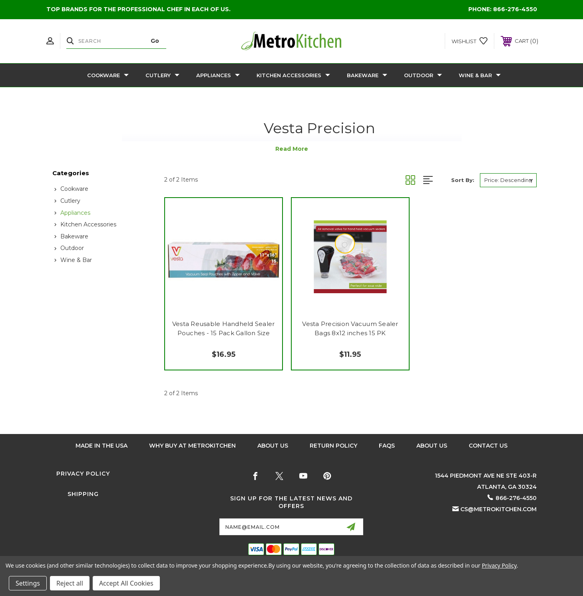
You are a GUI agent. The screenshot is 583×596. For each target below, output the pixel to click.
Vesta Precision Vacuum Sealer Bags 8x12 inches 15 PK (350, 328)
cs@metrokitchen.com (498, 509)
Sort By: (462, 180)
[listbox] (508, 180)
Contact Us (488, 445)
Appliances (218, 75)
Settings (28, 583)
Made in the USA (101, 445)
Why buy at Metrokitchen (192, 445)
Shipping (83, 494)
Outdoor (423, 75)
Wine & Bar (480, 75)
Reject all (69, 583)
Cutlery (162, 75)
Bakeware (367, 75)
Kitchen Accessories (293, 75)
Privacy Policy (83, 473)
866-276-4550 (515, 9)
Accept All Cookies (126, 583)
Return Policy (333, 445)
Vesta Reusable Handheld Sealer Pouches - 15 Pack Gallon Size (223, 328)
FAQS (387, 445)
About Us (272, 445)
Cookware (108, 75)
